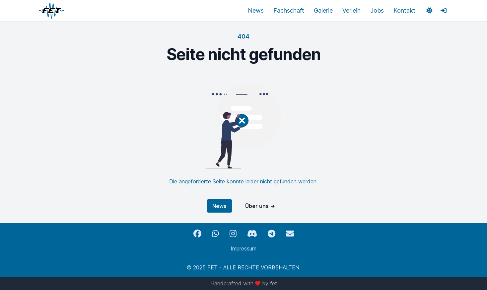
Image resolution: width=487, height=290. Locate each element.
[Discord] (252, 234)
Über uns (260, 206)
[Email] (290, 234)
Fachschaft (288, 10)
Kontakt (404, 10)
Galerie (323, 10)
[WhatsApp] (215, 234)
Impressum (243, 248)
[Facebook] (197, 234)
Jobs (377, 10)
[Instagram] (233, 234)
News (256, 10)
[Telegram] (271, 234)
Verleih (351, 10)
